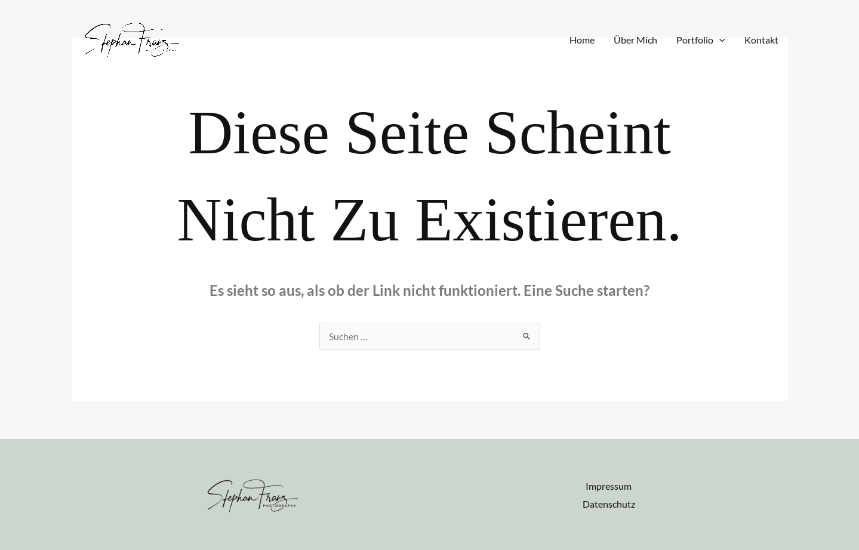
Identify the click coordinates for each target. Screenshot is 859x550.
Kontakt (761, 39)
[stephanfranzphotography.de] (132, 38)
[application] (719, 40)
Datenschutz (609, 503)
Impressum (609, 486)
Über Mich (635, 39)
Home (582, 39)
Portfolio (700, 40)
